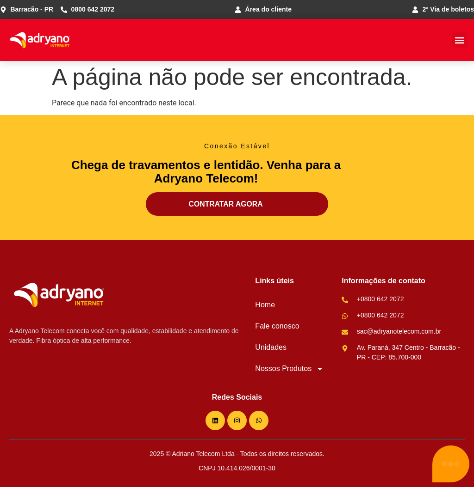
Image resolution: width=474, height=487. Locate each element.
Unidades (271, 347)
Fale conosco (277, 326)
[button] (459, 40)
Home (265, 305)
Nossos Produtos (289, 368)
